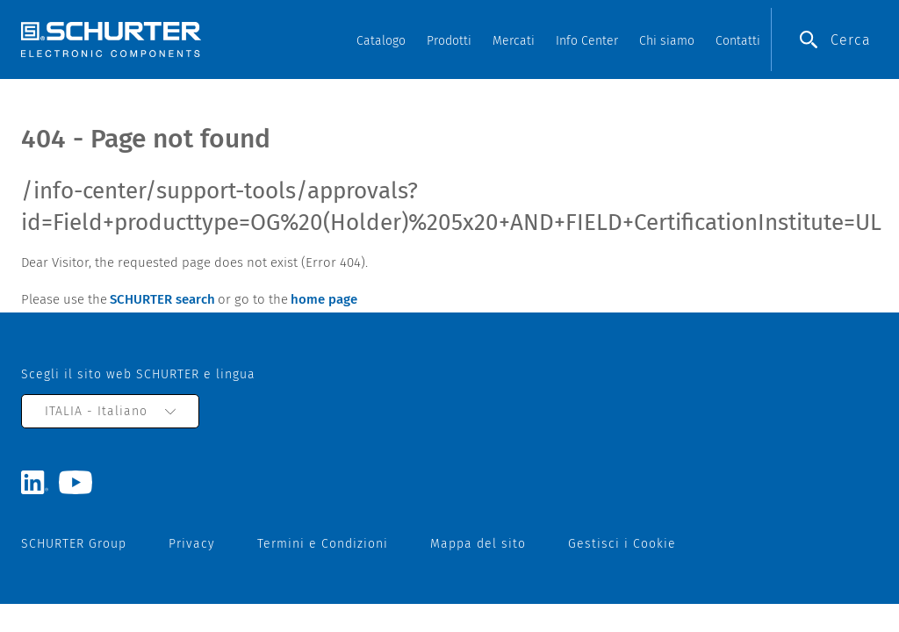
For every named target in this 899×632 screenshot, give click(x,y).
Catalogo (381, 40)
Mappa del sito (478, 543)
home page (324, 299)
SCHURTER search (162, 299)
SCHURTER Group (73, 543)
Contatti (738, 40)
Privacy (192, 543)
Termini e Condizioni (322, 543)
